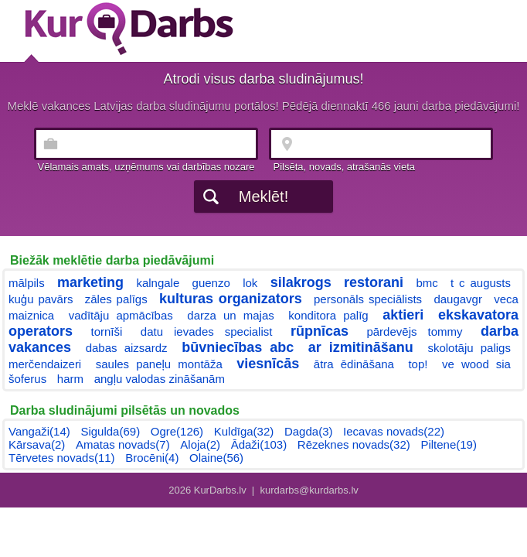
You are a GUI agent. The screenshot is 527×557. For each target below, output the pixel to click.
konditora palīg (328, 315)
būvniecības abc (238, 347)
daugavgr (458, 299)
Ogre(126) (177, 431)
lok (250, 282)
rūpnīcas (319, 331)
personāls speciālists (368, 299)
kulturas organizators (230, 298)
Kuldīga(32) (244, 431)
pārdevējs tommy (414, 331)
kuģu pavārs (40, 299)
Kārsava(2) (36, 444)
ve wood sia (476, 364)
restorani (373, 282)
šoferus (27, 378)
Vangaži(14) (39, 431)
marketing (90, 282)
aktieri (402, 315)
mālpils (26, 282)
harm (70, 378)
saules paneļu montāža (159, 364)
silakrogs (301, 282)
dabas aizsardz (127, 347)
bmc (426, 282)
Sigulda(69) (110, 431)
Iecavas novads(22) (393, 431)
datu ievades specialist (207, 331)
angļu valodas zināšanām (159, 378)
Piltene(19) (448, 444)
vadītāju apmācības (121, 315)
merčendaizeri (44, 364)
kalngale (157, 282)
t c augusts (480, 282)
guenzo (211, 282)
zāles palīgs (116, 299)
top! (417, 364)
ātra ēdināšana (354, 364)
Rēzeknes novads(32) (354, 444)
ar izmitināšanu (360, 347)
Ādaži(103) (259, 444)
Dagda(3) (308, 431)
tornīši (107, 331)
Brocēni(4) (151, 457)
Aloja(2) (200, 444)
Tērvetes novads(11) (61, 457)
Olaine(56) (216, 457)
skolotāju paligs (469, 347)
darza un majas (230, 315)
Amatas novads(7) (123, 444)
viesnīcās (267, 363)
